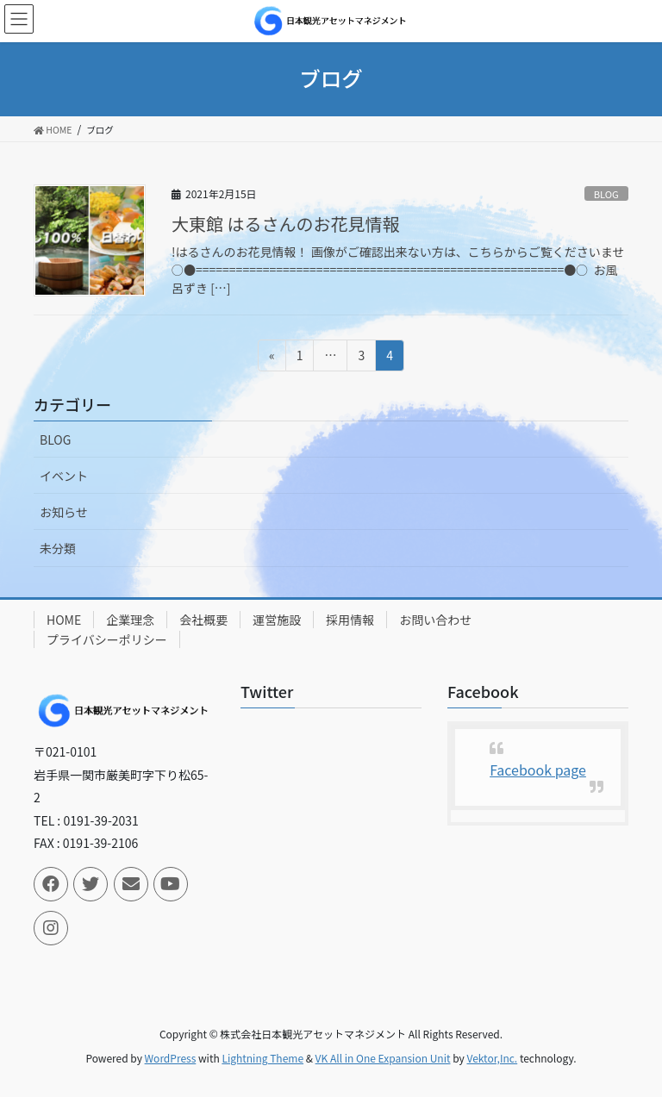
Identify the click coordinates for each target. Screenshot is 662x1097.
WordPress (171, 1057)
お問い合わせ (435, 619)
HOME (64, 619)
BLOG (606, 194)
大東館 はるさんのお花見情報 (285, 223)
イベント (64, 475)
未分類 (58, 548)
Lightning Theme (262, 1057)
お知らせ (64, 511)
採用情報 (350, 619)
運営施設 (277, 619)
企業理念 (130, 619)
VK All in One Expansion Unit (383, 1057)
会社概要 (203, 619)
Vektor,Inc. (491, 1057)
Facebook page (538, 769)
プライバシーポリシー (107, 639)
